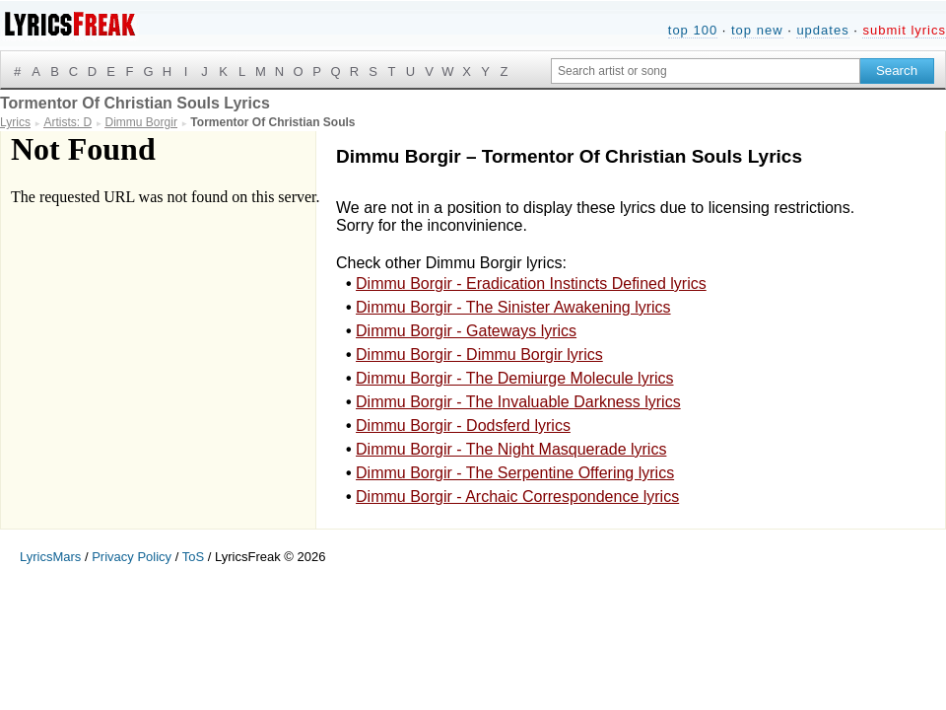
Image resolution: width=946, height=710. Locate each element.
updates (822, 30)
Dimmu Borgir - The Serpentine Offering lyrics (515, 472)
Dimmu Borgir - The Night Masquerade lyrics (511, 449)
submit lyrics (904, 30)
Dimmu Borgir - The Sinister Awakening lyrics (513, 307)
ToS (193, 556)
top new (757, 30)
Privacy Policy (131, 556)
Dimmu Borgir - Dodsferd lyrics (463, 425)
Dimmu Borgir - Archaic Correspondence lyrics (517, 496)
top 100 (692, 30)
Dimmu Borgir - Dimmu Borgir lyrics (479, 354)
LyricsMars (50, 556)
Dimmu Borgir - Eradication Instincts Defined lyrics (531, 283)
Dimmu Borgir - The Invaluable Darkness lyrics (518, 401)
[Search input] (705, 71)
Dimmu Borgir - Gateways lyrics (466, 330)
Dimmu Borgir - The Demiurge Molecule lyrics (514, 378)
